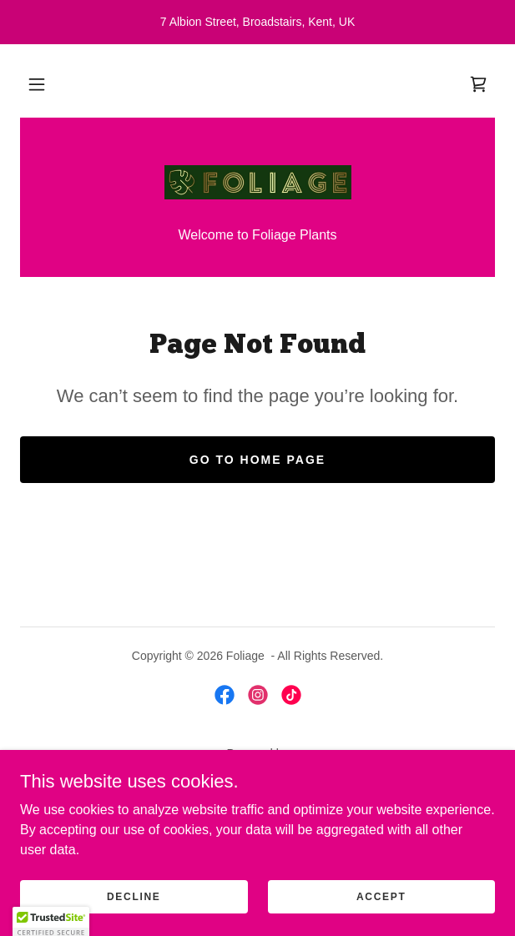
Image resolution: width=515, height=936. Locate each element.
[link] (478, 84)
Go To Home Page (257, 459)
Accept (381, 919)
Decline (134, 919)
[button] (36, 84)
